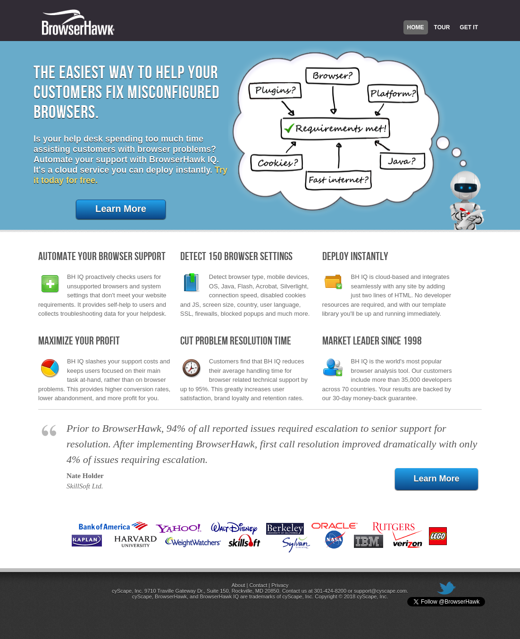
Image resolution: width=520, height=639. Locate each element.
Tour (442, 27)
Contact (258, 585)
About (238, 585)
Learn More (120, 208)
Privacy (279, 585)
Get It (469, 27)
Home (415, 27)
